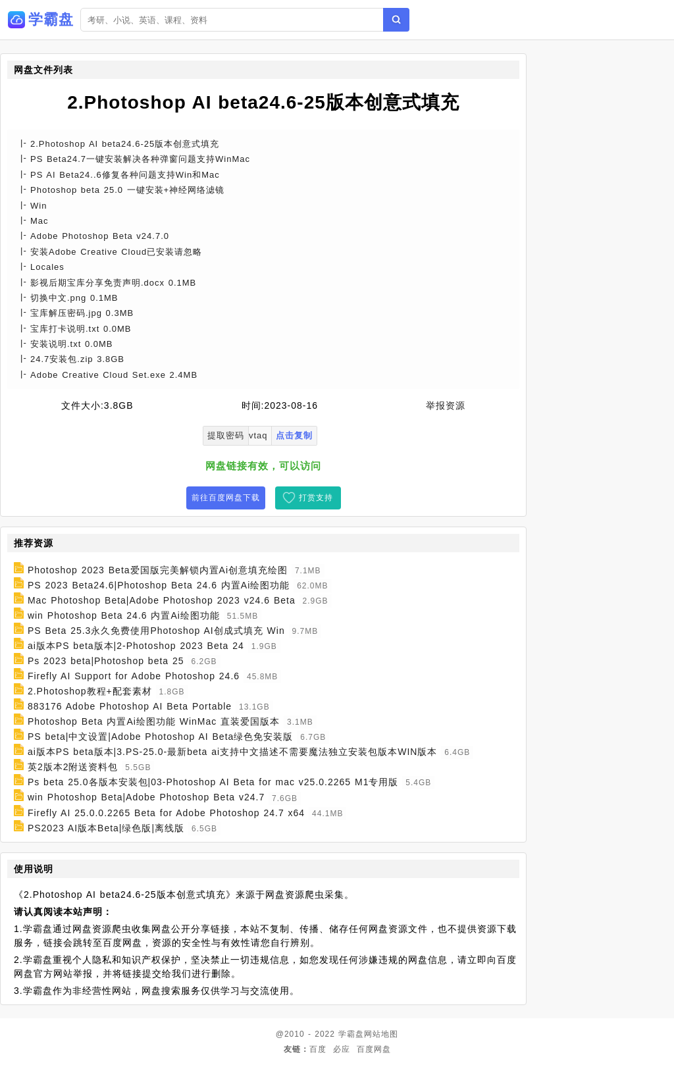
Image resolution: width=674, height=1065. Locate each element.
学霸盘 (351, 1034)
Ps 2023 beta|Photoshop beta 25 (106, 661)
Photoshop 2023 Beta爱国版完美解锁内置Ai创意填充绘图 (158, 570)
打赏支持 (316, 497)
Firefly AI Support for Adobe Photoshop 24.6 (134, 676)
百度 (317, 1049)
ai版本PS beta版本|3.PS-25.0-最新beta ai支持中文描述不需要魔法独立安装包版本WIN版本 (233, 751)
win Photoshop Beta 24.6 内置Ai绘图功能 (124, 615)
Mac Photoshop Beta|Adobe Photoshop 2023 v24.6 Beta (162, 600)
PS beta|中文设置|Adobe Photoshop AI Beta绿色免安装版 (160, 736)
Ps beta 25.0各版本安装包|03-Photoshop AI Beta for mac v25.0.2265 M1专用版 (213, 782)
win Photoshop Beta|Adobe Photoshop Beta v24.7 (146, 797)
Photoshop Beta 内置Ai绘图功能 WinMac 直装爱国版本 (154, 721)
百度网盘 (374, 1049)
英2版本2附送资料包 (73, 767)
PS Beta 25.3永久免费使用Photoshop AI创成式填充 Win (156, 630)
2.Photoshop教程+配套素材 (90, 691)
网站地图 (381, 1034)
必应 (341, 1049)
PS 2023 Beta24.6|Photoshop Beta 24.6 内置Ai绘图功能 (159, 585)
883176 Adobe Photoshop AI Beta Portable (130, 706)
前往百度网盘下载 (226, 497)
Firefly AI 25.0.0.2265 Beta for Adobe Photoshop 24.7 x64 (166, 813)
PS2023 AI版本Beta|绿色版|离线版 (106, 828)
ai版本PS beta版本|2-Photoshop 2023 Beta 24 (136, 645)
